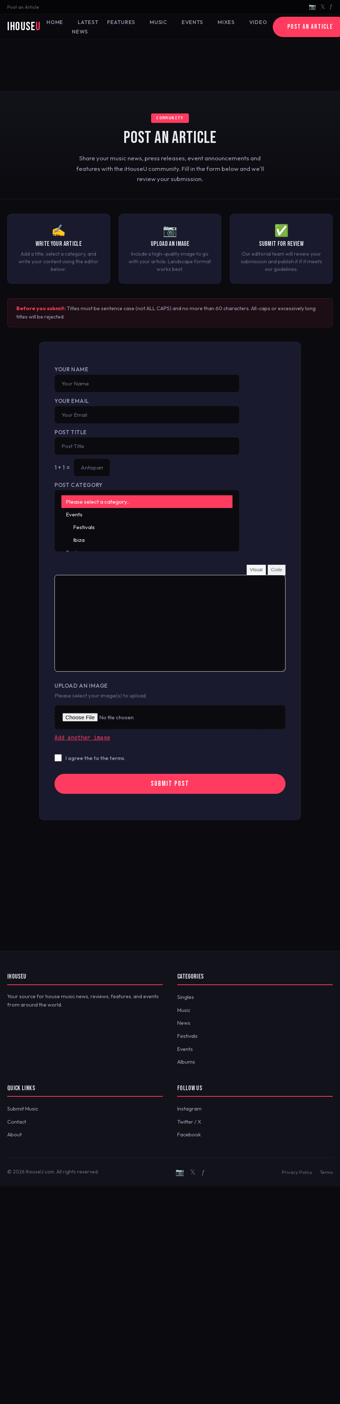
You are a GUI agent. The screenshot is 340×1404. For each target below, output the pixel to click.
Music (158, 22)
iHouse (24, 27)
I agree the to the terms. (95, 758)
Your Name (71, 369)
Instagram (189, 1108)
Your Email (71, 400)
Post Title (70, 432)
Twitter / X (189, 1122)
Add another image (82, 737)
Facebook (189, 1134)
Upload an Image (81, 685)
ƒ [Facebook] (331, 6)
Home (54, 22)
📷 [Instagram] (312, 6)
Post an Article (23, 7)
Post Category (78, 484)
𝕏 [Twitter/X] (322, 6)
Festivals (146, 527)
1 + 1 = (62, 467)
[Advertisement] (170, 65)
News (183, 1023)
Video (258, 22)
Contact (16, 1122)
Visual (256, 569)
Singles (185, 997)
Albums (186, 1062)
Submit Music (22, 1108)
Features (121, 22)
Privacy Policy (297, 1172)
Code (276, 569)
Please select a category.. (146, 501)
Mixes (226, 22)
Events (192, 22)
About (14, 1134)
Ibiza (146, 539)
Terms (326, 1172)
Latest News (85, 27)
